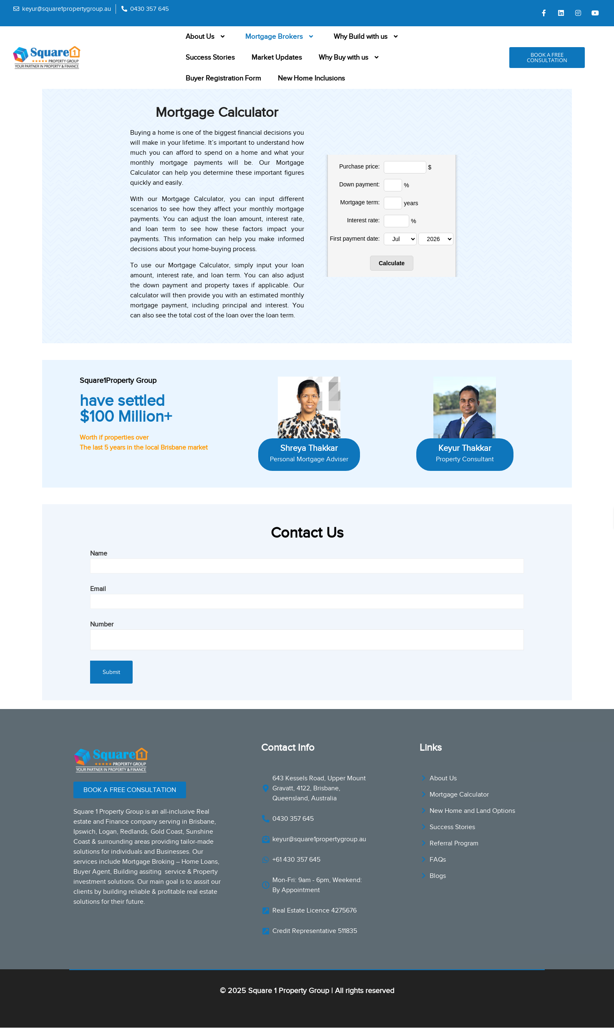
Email (307, 595)
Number (307, 632)
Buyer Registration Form (223, 78)
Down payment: (359, 184)
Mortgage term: (360, 202)
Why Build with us (368, 36)
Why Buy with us (350, 57)
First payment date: (355, 238)
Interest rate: (363, 220)
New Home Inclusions (311, 78)
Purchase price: (359, 166)
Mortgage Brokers (281, 36)
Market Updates (277, 57)
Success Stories (210, 57)
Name (307, 560)
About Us (207, 36)
